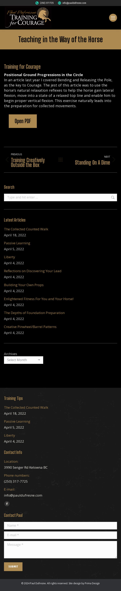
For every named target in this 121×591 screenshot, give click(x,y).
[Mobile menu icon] (113, 18)
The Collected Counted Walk (26, 229)
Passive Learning (17, 243)
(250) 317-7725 (44, 3)
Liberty (9, 257)
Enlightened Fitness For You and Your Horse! (38, 298)
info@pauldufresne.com (72, 3)
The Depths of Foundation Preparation (34, 312)
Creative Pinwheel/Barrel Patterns (30, 326)
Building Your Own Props (24, 285)
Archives (10, 353)
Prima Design (92, 583)
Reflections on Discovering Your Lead (32, 271)
